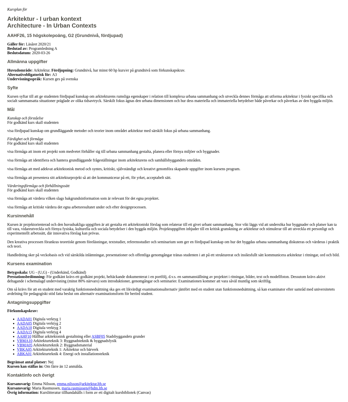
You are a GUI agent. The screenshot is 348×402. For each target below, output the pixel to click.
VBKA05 (24, 349)
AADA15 (24, 332)
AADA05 (24, 323)
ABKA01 (24, 354)
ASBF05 (98, 336)
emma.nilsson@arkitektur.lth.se (81, 384)
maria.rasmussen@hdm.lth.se (84, 388)
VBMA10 (24, 341)
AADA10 (24, 328)
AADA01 (24, 319)
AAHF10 (24, 336)
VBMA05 (24, 345)
